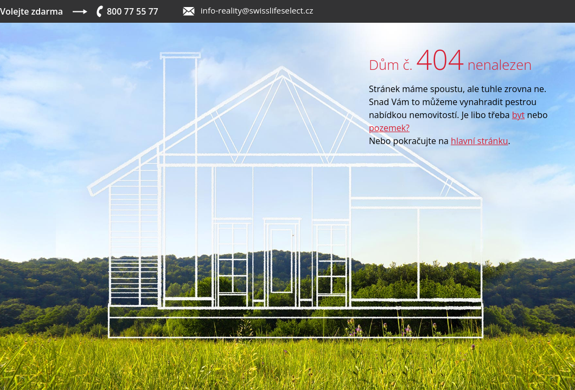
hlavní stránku (479, 141)
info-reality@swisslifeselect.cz (257, 10)
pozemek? (389, 128)
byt (518, 115)
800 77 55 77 (132, 11)
